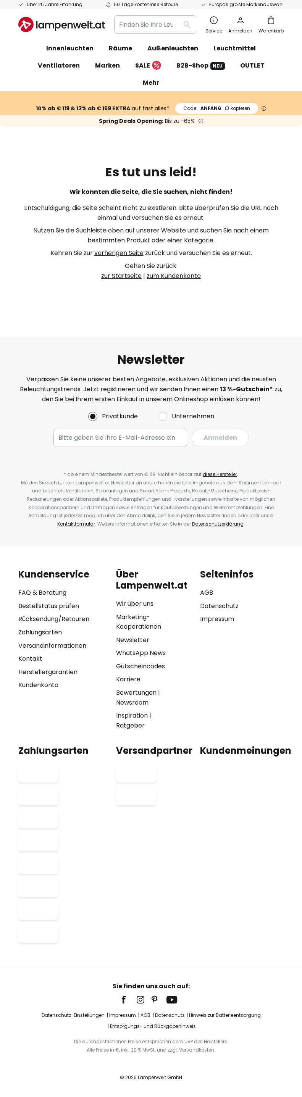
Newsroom (132, 702)
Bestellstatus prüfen (48, 606)
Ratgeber (130, 725)
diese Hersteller (220, 474)
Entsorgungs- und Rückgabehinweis (153, 1026)
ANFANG (216, 108)
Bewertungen (136, 692)
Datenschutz (219, 606)
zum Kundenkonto (174, 275)
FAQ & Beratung (42, 592)
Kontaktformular (76, 524)
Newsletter (132, 640)
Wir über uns (134, 603)
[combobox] (155, 24)
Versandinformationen (52, 645)
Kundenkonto (38, 685)
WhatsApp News (141, 653)
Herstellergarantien (48, 672)
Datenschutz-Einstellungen (73, 1015)
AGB (206, 592)
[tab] (63, 649)
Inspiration (132, 715)
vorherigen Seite (119, 252)
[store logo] (61, 24)
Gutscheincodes (140, 666)
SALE (148, 66)
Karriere (128, 679)
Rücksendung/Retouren (53, 619)
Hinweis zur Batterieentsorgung (225, 1015)
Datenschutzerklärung (218, 524)
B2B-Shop (200, 65)
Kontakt (30, 658)
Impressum (217, 619)
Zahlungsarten (40, 632)
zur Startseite (121, 275)
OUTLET (252, 65)
